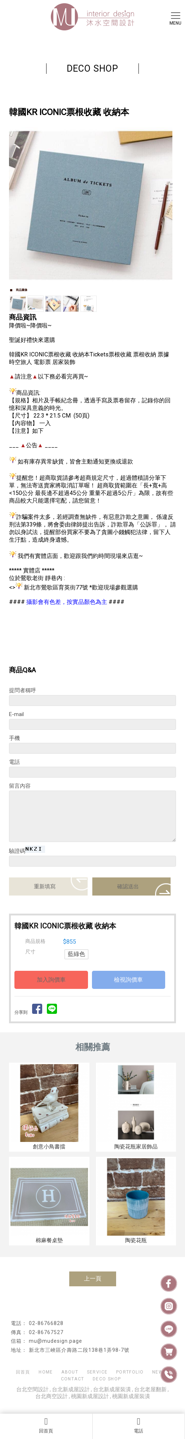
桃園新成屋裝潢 (131, 1396)
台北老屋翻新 (150, 1389)
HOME (46, 1372)
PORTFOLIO (130, 1372)
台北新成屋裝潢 (112, 1389)
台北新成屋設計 (71, 1389)
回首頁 (46, 1425)
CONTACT (72, 1379)
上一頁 (92, 1278)
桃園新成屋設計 (90, 1396)
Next (166, 203)
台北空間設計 (32, 1389)
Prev (18, 203)
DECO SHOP (107, 1379)
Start (90, 291)
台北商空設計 (51, 1396)
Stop (95, 291)
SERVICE (97, 1372)
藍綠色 (76, 954)
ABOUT (69, 1372)
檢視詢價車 (128, 979)
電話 (138, 1425)
